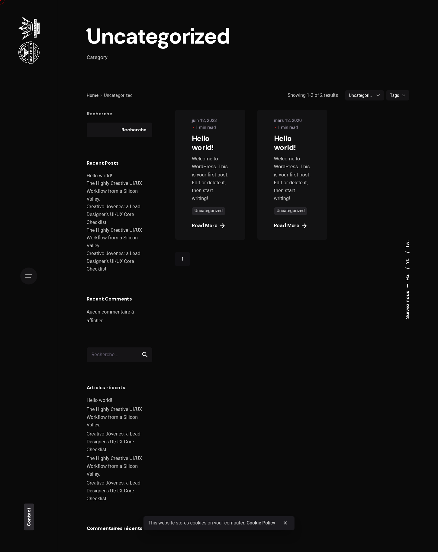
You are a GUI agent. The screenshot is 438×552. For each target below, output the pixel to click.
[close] (285, 523)
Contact (29, 517)
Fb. (407, 276)
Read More (208, 225)
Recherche (100, 113)
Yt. (407, 260)
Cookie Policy (260, 523)
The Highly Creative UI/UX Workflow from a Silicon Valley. (114, 191)
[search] (145, 354)
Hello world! (99, 176)
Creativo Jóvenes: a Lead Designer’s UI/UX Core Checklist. (113, 214)
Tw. (407, 244)
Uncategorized (209, 210)
